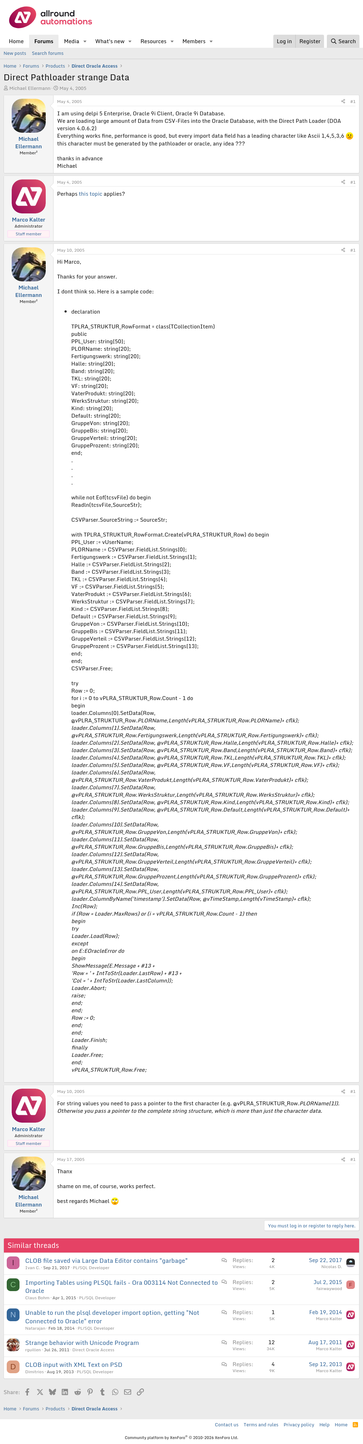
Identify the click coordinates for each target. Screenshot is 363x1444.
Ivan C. (32, 1267)
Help (324, 1424)
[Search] (343, 41)
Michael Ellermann (29, 88)
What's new (109, 41)
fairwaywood (329, 1288)
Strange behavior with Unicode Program (82, 1342)
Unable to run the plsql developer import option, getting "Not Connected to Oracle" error (112, 1317)
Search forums (47, 53)
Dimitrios (34, 1371)
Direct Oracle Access (93, 1349)
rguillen (33, 1349)
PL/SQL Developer (91, 1267)
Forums (44, 41)
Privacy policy (299, 1424)
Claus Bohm (37, 1297)
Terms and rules (261, 1424)
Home (16, 41)
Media (71, 41)
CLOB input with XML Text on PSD (73, 1364)
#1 (353, 101)
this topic (90, 193)
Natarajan (35, 1328)
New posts (15, 53)
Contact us (227, 1424)
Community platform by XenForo (181, 1437)
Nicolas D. (331, 1266)
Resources (153, 41)
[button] (85, 41)
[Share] (343, 102)
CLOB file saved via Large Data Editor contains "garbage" (106, 1260)
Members (193, 41)
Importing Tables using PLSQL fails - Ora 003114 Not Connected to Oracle (121, 1287)
